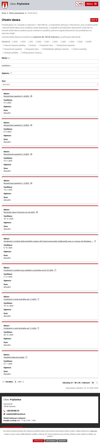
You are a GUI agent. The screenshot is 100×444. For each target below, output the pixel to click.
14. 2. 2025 (8, 191)
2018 (15, 43)
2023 (64, 43)
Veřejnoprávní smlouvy (32, 54)
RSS (94, 21)
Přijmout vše (38, 440)
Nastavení (62, 440)
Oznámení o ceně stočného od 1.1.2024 (21, 329)
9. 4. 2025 (7, 104)
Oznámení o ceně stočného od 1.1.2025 (21, 300)
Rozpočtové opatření (13, 50)
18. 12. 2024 (8, 220)
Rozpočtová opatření (66, 46)
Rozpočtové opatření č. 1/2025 (18, 184)
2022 (56, 43)
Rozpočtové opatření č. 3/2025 (18, 126)
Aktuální (7, 114)
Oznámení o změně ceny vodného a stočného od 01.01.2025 (30, 271)
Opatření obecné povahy (15, 358)
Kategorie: (6, 42)
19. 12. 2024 (8, 307)
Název (5, 59)
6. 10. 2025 (8, 249)
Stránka (9, 383)
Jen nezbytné (51, 440)
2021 (47, 43)
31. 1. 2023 (8, 365)
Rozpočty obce (32, 50)
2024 (72, 43)
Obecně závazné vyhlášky (14, 46)
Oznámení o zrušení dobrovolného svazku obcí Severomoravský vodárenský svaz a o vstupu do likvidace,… (50, 242)
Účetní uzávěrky (80, 50)
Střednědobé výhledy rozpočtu (56, 50)
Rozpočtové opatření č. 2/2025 (18, 155)
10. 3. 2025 (8, 162)
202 (31, 43)
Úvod (4, 14)
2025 (80, 43)
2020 (39, 43)
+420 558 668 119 (12, 412)
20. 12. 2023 (8, 336)
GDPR (89, 43)
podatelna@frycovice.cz (15, 415)
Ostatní (33, 46)
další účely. (93, 431)
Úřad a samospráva (16, 14)
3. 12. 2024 (8, 278)
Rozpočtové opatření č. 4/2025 (18, 97)
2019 (24, 43)
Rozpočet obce (47, 46)
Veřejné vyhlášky (11, 54)
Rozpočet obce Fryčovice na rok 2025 (21, 213)
